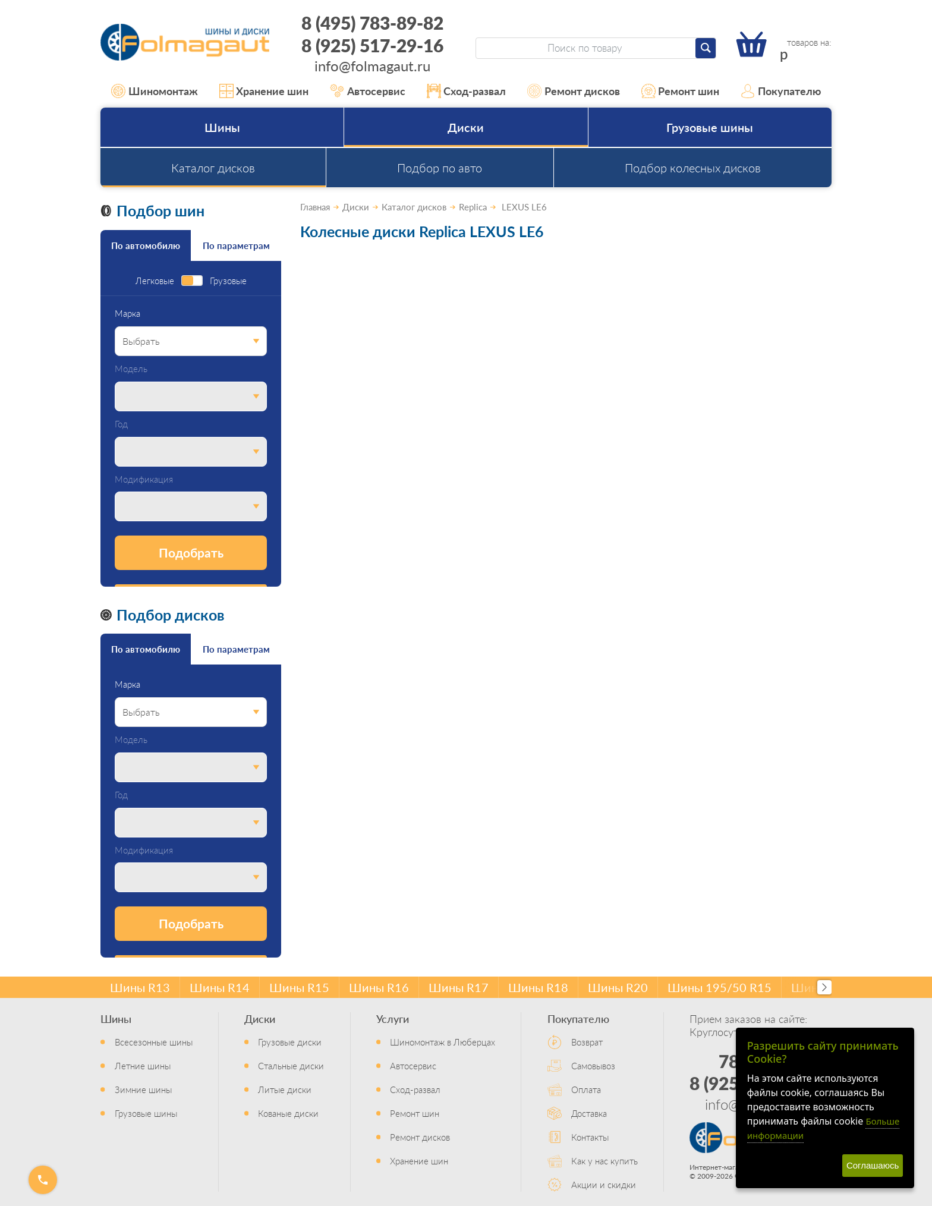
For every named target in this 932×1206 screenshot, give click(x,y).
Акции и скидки (603, 1184)
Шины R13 (140, 987)
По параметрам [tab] (236, 245)
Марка (127, 313)
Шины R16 (379, 987)
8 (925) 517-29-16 (372, 45)
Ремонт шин (680, 91)
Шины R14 (220, 987)
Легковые (155, 280)
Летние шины (143, 1065)
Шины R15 (299, 987)
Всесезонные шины (154, 1041)
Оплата (586, 1089)
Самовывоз (593, 1065)
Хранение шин (264, 91)
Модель (131, 368)
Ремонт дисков (573, 91)
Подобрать (191, 552)
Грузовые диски (290, 1041)
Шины (222, 127)
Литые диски (284, 1089)
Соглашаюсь (872, 1165)
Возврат (587, 1041)
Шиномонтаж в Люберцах (442, 1041)
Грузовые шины (709, 127)
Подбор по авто (439, 167)
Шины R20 (618, 987)
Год (121, 424)
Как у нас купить (604, 1160)
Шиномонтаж (154, 91)
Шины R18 (538, 987)
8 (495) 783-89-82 (372, 22)
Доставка (589, 1113)
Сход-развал (466, 91)
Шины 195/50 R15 (719, 987)
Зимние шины (143, 1089)
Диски (466, 127)
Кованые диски (288, 1113)
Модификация (144, 479)
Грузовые (228, 280)
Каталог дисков (213, 167)
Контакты (590, 1137)
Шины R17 (459, 987)
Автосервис (367, 91)
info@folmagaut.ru (372, 65)
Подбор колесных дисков (693, 167)
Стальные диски (291, 1065)
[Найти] (705, 48)
